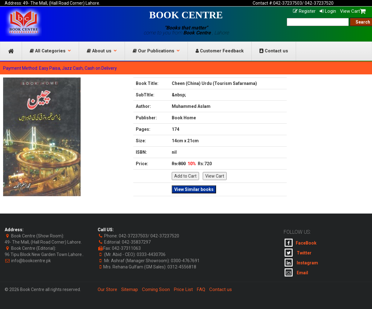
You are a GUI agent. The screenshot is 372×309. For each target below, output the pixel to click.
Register (304, 11)
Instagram (301, 262)
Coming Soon (156, 289)
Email (296, 272)
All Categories (50, 51)
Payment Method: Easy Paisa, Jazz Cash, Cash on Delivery (60, 68)
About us (102, 51)
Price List (183, 289)
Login (328, 11)
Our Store (107, 289)
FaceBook (301, 243)
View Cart (353, 11)
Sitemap (129, 289)
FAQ (201, 289)
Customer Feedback (220, 51)
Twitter (298, 253)
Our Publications (156, 51)
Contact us (273, 51)
